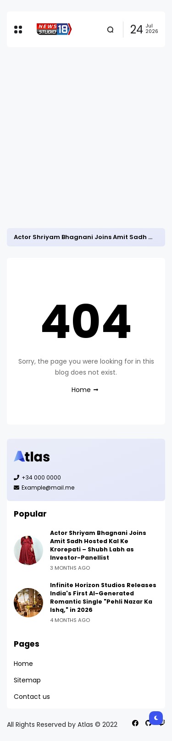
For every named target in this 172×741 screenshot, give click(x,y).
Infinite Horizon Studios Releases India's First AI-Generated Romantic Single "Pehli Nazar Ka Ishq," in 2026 (103, 597)
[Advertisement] (86, 137)
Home (81, 389)
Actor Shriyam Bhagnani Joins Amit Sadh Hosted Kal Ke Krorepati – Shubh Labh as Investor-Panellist (98, 545)
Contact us (32, 696)
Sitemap (27, 680)
